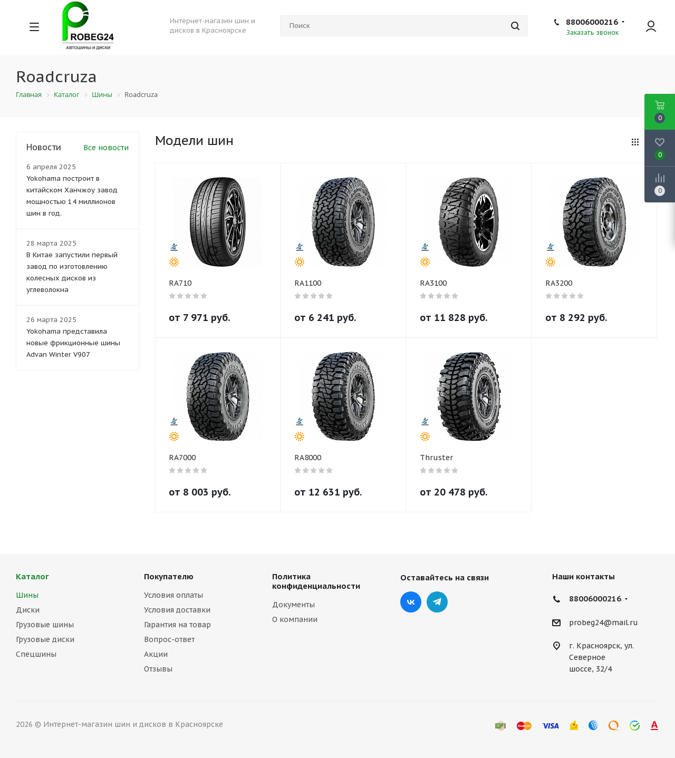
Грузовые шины (45, 624)
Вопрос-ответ (169, 639)
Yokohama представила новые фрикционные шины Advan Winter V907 (73, 343)
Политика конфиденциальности (316, 581)
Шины (27, 595)
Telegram (437, 602)
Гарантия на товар (177, 624)
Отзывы (158, 669)
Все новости (106, 147)
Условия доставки (177, 610)
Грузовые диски (45, 639)
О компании (294, 619)
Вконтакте (410, 602)
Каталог (32, 576)
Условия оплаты (173, 595)
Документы (293, 604)
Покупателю (169, 576)
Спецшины (36, 654)
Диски (28, 610)
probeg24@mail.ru (603, 622)
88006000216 (592, 22)
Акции (156, 654)
